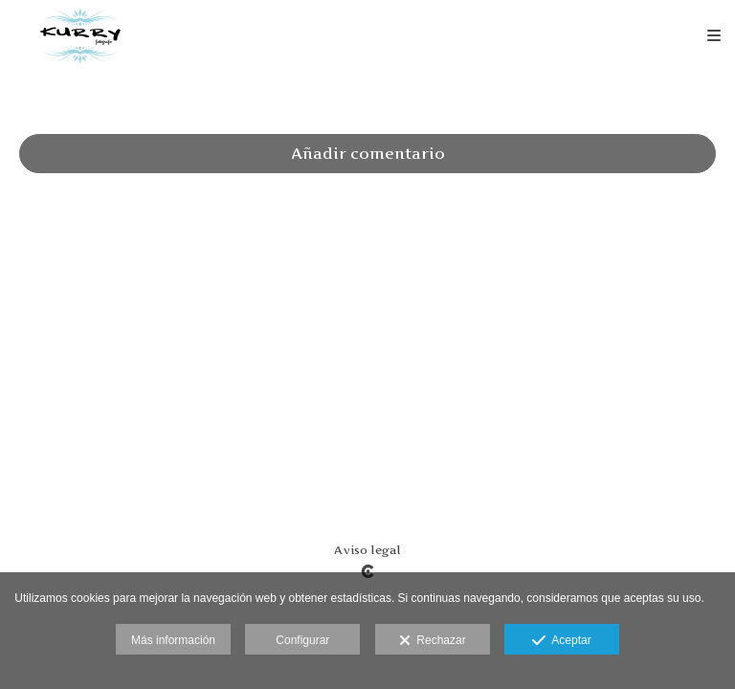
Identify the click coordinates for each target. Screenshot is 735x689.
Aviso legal (367, 550)
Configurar (302, 640)
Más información (173, 640)
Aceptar (561, 641)
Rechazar (432, 641)
